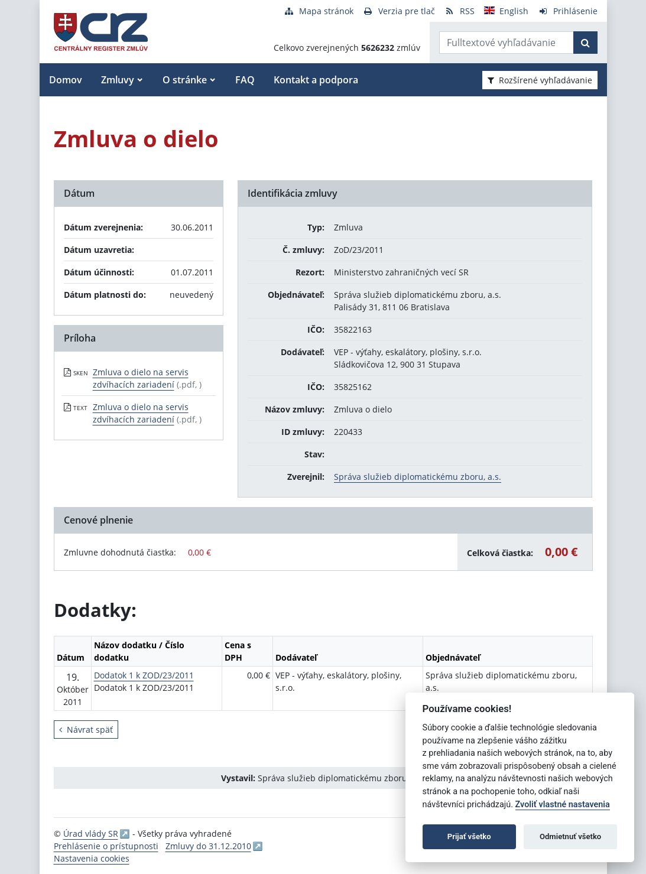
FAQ (245, 79)
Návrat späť (86, 729)
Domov (65, 79)
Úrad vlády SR (90, 833)
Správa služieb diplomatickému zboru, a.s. (417, 476)
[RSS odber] (459, 11)
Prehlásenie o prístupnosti (106, 846)
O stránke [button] (185, 79)
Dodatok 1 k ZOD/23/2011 (144, 675)
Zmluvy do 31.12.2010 (208, 846)
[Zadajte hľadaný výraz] (506, 42)
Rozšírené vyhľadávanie (540, 80)
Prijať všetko (469, 836)
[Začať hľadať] (585, 42)
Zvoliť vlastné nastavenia (562, 805)
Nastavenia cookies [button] (91, 858)
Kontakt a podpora (316, 79)
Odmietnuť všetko (570, 836)
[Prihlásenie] (568, 11)
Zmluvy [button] (117, 79)
